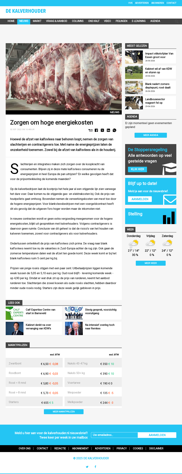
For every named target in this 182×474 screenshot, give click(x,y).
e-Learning (139, 21)
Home (11, 21)
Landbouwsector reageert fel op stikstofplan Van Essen (158, 101)
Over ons (25, 448)
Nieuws (23, 21)
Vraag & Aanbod (56, 21)
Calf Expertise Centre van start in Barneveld (40, 311)
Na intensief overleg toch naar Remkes (99, 326)
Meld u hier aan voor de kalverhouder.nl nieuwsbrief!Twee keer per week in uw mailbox (51, 435)
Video (107, 21)
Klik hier (137, 169)
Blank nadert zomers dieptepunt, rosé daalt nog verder (157, 85)
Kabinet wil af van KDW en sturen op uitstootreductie (158, 70)
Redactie (60, 448)
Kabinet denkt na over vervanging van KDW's (38, 326)
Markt (37, 21)
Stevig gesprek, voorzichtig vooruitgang (100, 311)
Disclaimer (156, 448)
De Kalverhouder (30, 12)
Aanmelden (140, 199)
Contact (171, 3)
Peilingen (121, 21)
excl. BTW (55, 354)
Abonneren (157, 3)
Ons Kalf (93, 21)
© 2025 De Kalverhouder (91, 458)
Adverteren (142, 3)
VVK (130, 3)
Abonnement (80, 448)
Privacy (122, 448)
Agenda (155, 21)
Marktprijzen (17, 345)
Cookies (138, 448)
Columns (78, 21)
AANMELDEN (157, 435)
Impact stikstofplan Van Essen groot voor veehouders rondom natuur (159, 55)
